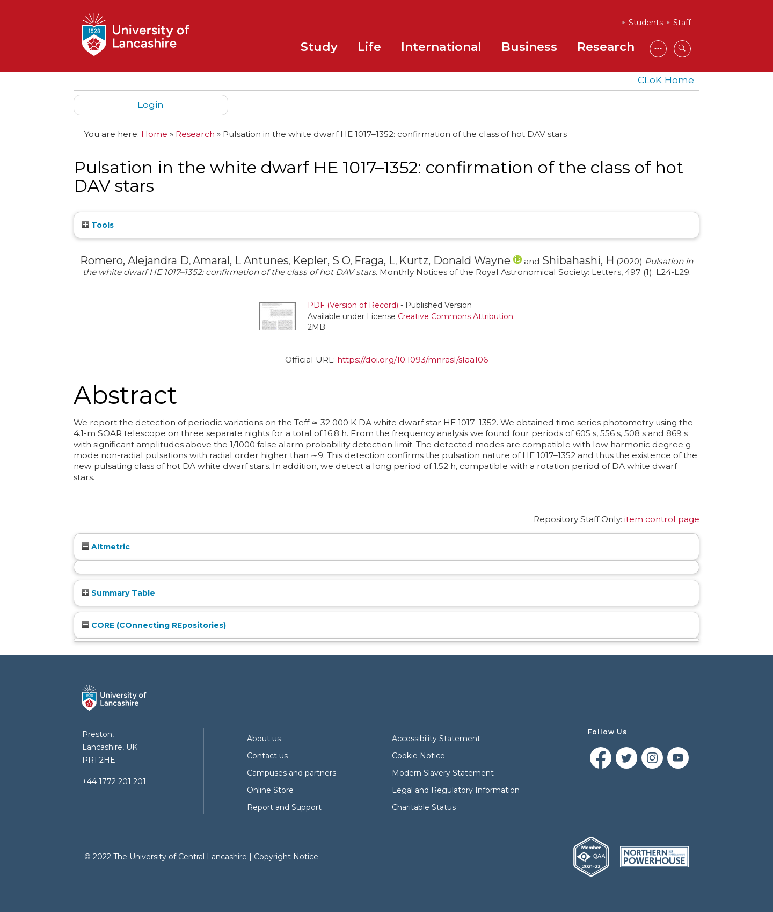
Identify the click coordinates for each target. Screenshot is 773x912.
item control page (661, 519)
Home (154, 134)
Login (150, 104)
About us (264, 738)
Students (646, 22)
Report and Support (284, 807)
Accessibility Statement (436, 738)
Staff (682, 22)
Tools (98, 225)
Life (369, 47)
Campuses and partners (291, 773)
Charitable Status (424, 807)
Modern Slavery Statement (443, 773)
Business (529, 47)
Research (606, 47)
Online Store (270, 790)
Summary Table (118, 593)
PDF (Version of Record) (353, 305)
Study (319, 47)
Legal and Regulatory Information (456, 790)
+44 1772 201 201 (114, 781)
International (441, 47)
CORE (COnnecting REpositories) (154, 625)
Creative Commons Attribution (455, 316)
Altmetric (106, 547)
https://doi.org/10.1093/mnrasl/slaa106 (412, 359)
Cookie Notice (418, 756)
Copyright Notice (286, 857)
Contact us (267, 756)
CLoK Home (666, 79)
